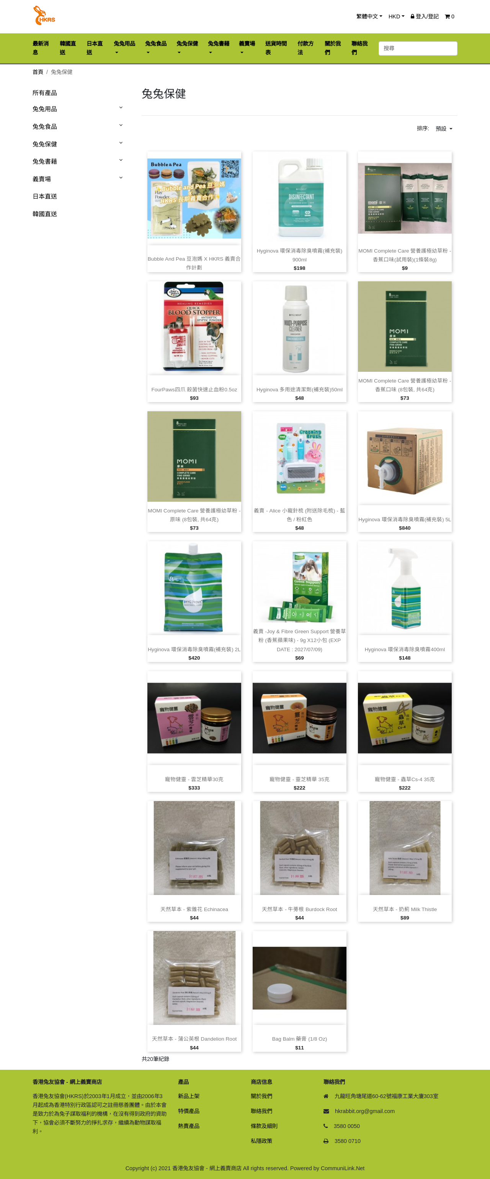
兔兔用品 (45, 109)
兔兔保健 (45, 144)
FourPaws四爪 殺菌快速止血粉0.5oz (194, 389)
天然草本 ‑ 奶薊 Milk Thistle (405, 909)
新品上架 (188, 1096)
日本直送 (45, 196)
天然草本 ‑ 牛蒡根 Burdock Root (299, 909)
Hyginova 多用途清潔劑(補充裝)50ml (299, 389)
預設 (442, 129)
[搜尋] (418, 48)
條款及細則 (264, 1126)
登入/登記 (425, 16)
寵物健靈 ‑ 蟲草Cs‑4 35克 (405, 779)
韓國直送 (45, 214)
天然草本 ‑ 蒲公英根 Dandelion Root (194, 1039)
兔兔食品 (45, 126)
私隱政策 (261, 1141)
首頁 (38, 72)
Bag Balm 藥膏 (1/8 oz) (299, 1039)
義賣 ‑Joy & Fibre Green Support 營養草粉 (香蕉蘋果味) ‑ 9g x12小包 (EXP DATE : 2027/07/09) (299, 640)
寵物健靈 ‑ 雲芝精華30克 (194, 779)
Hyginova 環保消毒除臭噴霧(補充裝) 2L (194, 649)
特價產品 (188, 1111)
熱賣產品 (188, 1126)
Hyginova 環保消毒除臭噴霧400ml (405, 649)
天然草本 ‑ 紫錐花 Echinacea (194, 909)
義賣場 (42, 179)
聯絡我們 (261, 1111)
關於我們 (261, 1096)
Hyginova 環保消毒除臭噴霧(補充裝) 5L (404, 519)
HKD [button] (394, 16)
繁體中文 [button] (367, 16)
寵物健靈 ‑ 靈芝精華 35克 (300, 779)
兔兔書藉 (45, 161)
